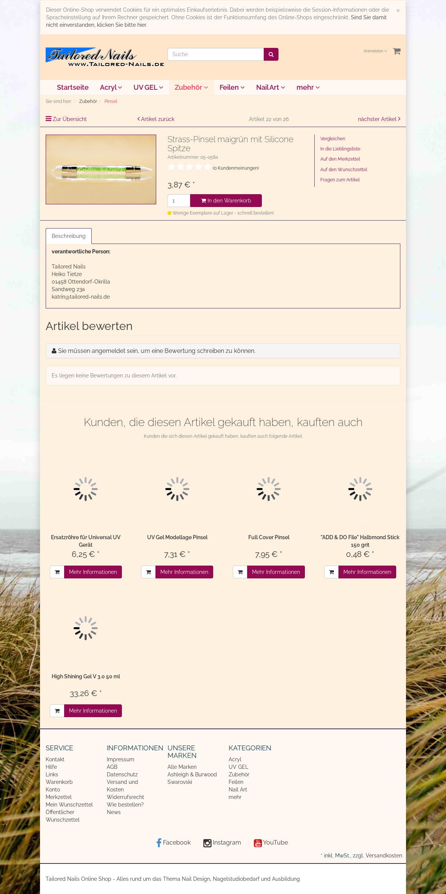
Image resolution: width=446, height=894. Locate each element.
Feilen (232, 87)
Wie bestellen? (125, 805)
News (114, 812)
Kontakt (55, 759)
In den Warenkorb (226, 201)
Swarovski (180, 782)
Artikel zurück (157, 119)
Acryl (111, 87)
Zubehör (191, 87)
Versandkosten (384, 856)
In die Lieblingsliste (340, 149)
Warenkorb (59, 782)
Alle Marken (182, 767)
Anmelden (375, 51)
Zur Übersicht (70, 119)
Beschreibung (69, 236)
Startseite (73, 87)
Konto (53, 790)
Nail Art (270, 87)
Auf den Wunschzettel (343, 169)
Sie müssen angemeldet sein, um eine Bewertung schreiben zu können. (156, 350)
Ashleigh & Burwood (192, 774)
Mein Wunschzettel (69, 805)
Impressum (120, 759)
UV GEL (148, 87)
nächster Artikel (378, 119)
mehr (308, 87)
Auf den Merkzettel (340, 159)
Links (52, 774)
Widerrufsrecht (125, 797)
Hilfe (51, 767)
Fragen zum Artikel (340, 179)
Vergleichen (332, 138)
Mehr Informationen (93, 572)
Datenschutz (122, 774)
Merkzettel (59, 797)
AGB (112, 767)
